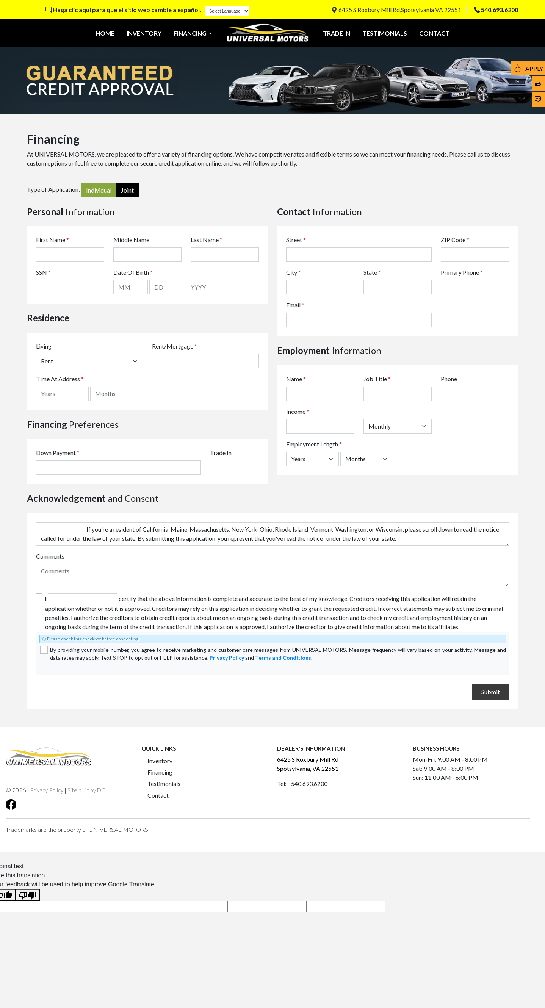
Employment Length (314, 444)
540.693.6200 (499, 9)
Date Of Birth (133, 272)
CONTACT (434, 33)
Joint (127, 190)
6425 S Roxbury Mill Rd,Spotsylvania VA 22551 (396, 9)
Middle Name (131, 239)
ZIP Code (455, 239)
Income (295, 411)
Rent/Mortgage (172, 346)
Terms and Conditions (283, 657)
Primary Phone (462, 272)
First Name (52, 239)
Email (295, 304)
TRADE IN (336, 33)
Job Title (377, 378)
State (372, 272)
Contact (158, 795)
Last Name (206, 239)
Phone (449, 378)
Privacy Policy (227, 657)
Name (296, 378)
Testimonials (163, 783)
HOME (105, 33)
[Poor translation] (28, 895)
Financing (159, 772)
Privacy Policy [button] (46, 790)
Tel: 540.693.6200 (302, 783)
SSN (43, 272)
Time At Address (58, 378)
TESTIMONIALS (384, 33)
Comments (50, 556)
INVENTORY (144, 33)
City (293, 272)
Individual (98, 190)
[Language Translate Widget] (227, 11)
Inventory (159, 760)
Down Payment (56, 452)
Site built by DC (86, 790)
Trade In (221, 452)
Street (296, 239)
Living (44, 346)
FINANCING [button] (191, 33)
